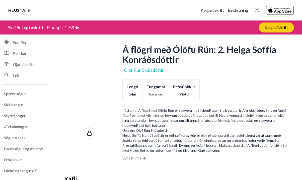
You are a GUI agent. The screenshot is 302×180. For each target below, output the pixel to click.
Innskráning (238, 10)
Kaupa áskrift (212, 10)
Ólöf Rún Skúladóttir (144, 70)
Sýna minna (134, 158)
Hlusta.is (19, 10)
